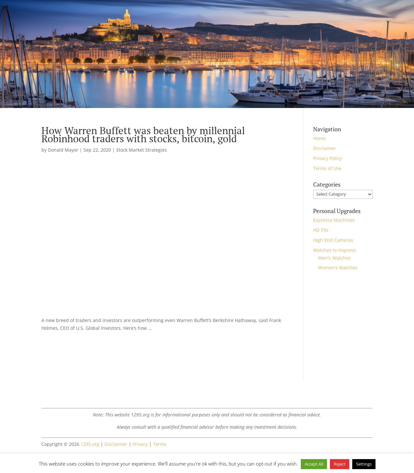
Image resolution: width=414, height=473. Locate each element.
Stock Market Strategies (141, 150)
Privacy (140, 444)
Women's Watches (337, 267)
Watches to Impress (334, 250)
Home (319, 138)
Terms (160, 444)
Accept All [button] (314, 464)
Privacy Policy (327, 158)
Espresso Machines (334, 220)
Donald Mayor (63, 150)
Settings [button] (364, 464)
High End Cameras (333, 240)
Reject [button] (339, 464)
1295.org (90, 444)
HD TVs (320, 230)
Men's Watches (334, 258)
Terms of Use (327, 168)
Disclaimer (324, 148)
